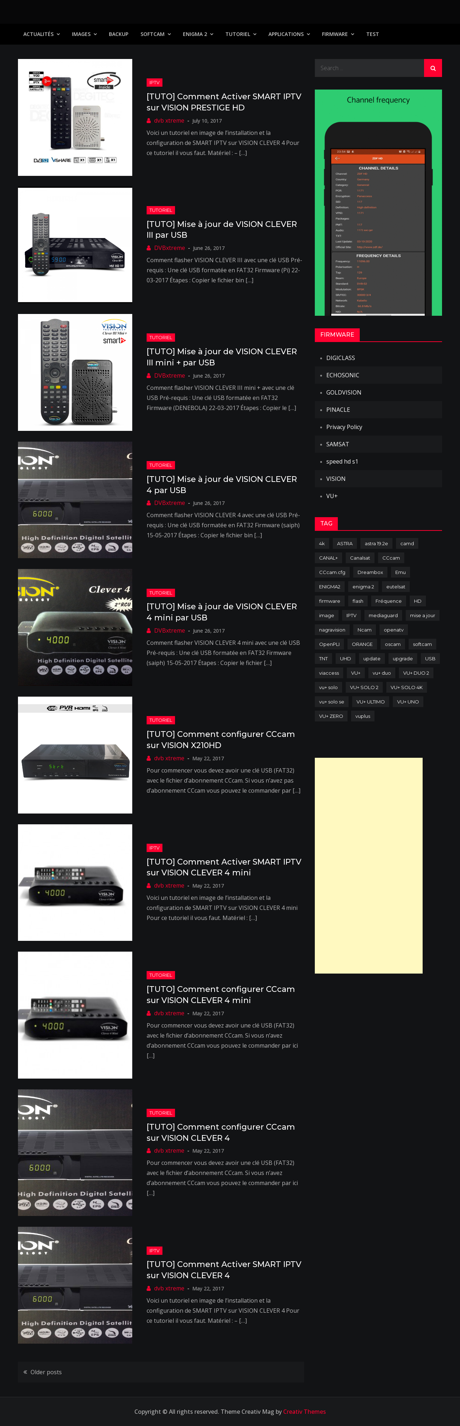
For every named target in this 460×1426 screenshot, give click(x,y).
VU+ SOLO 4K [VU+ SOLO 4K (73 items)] (407, 687)
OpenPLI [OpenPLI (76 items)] (329, 644)
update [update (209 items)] (372, 658)
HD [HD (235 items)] (418, 601)
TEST (372, 34)
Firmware (335, 34)
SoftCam (153, 34)
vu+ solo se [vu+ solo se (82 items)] (331, 702)
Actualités (38, 34)
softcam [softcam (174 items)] (422, 644)
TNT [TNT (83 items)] (323, 658)
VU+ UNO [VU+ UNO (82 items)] (408, 702)
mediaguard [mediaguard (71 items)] (383, 615)
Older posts (46, 1372)
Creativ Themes (304, 1412)
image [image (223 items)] (326, 615)
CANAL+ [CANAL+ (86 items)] (328, 558)
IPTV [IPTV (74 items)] (351, 615)
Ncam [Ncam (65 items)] (365, 630)
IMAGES (81, 34)
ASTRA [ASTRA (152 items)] (345, 543)
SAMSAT (337, 444)
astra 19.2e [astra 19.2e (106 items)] (376, 543)
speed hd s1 (342, 461)
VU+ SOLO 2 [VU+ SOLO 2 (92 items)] (364, 687)
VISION (336, 479)
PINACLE (338, 410)
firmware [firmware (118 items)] (329, 601)
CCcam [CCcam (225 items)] (391, 558)
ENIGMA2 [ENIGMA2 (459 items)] (329, 586)
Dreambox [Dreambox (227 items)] (370, 572)
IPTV (155, 82)
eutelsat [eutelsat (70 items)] (395, 586)
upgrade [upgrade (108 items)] (403, 658)
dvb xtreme (169, 120)
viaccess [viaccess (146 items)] (329, 673)
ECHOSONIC (342, 375)
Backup (118, 34)
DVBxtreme (169, 248)
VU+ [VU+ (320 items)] (355, 673)
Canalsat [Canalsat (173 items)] (360, 558)
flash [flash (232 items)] (358, 601)
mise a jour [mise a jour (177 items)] (422, 615)
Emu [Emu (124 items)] (400, 572)
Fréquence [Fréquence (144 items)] (389, 601)
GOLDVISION (344, 392)
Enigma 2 (195, 34)
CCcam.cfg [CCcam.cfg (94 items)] (332, 572)
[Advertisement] (369, 866)
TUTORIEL (237, 34)
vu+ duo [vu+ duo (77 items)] (382, 673)
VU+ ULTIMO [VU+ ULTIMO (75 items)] (370, 702)
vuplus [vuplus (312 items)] (362, 716)
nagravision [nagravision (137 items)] (332, 630)
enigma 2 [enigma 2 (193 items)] (363, 586)
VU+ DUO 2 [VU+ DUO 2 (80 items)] (416, 673)
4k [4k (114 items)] (322, 543)
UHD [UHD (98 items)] (345, 658)
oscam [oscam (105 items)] (393, 644)
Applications (286, 34)
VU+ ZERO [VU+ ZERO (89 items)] (331, 716)
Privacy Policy (344, 427)
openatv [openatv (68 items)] (394, 630)
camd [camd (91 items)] (407, 543)
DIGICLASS (340, 358)
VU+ (332, 496)
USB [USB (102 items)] (430, 658)
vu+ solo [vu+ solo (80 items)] (328, 687)
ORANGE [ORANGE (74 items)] (362, 644)
